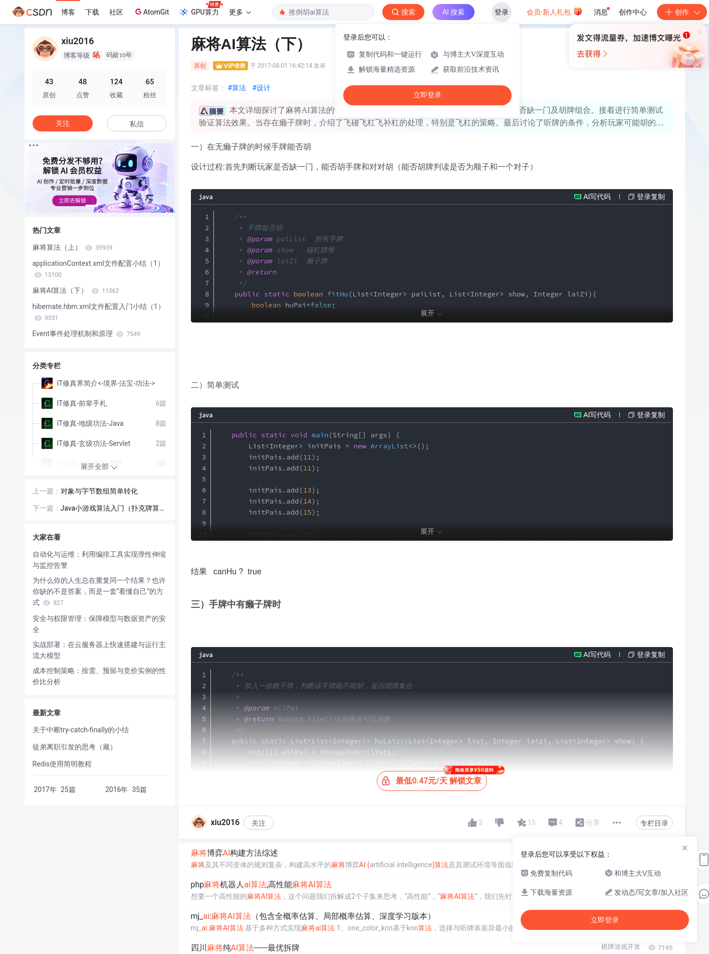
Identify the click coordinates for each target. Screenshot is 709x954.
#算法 (237, 88)
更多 (240, 12)
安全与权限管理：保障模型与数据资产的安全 (99, 623)
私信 (137, 124)
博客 (68, 12)
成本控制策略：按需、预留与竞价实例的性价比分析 (99, 676)
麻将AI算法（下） (76, 290)
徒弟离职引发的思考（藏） (75, 747)
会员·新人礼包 (554, 11)
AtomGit (151, 11)
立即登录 (427, 95)
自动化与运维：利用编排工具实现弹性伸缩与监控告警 (99, 559)
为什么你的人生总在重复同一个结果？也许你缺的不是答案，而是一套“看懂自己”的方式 (99, 591)
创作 (682, 12)
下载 (92, 12)
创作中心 (633, 12)
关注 (259, 934)
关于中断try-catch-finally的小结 (81, 730)
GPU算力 (200, 9)
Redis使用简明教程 (62, 764)
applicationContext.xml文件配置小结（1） (98, 268)
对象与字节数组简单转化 (99, 491)
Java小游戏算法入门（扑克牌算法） (110, 509)
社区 (116, 12)
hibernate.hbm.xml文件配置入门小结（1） (99, 312)
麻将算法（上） (73, 247)
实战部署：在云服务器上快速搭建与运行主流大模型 (99, 650)
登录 (502, 12)
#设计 (261, 88)
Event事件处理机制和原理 (86, 334)
